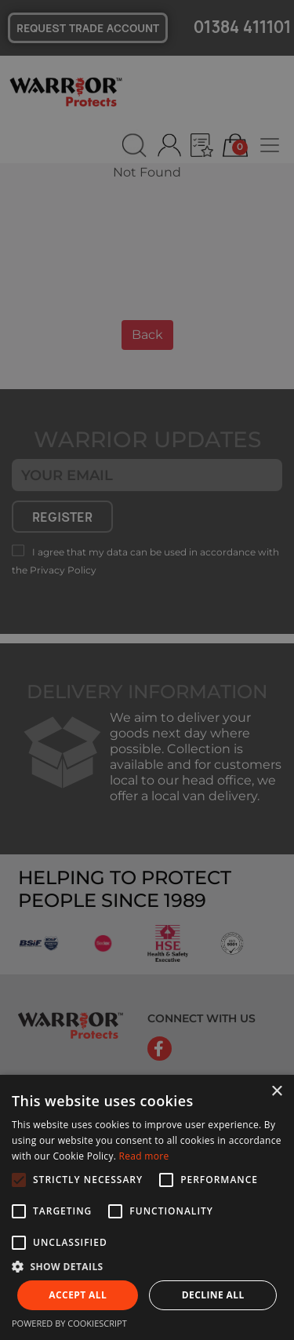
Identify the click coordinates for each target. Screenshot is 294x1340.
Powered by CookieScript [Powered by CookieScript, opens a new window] (69, 1323)
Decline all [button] (213, 1295)
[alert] (147, 670)
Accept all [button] (78, 1295)
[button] (147, 1266)
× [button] (276, 1092)
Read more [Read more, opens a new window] (144, 1156)
